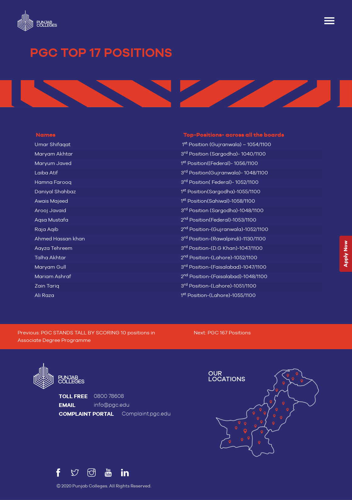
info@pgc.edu (112, 405)
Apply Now (346, 253)
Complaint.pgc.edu (146, 413)
